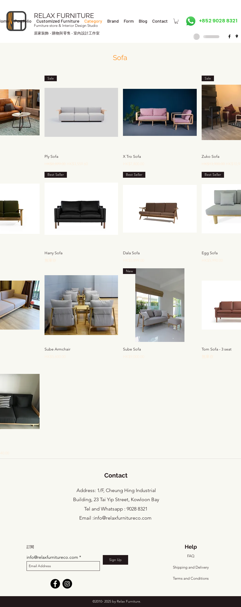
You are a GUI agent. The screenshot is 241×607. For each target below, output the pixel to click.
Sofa (120, 58)
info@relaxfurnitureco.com (122, 518)
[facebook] (229, 36)
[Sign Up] (115, 560)
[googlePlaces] (236, 36)
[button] (176, 21)
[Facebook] (55, 584)
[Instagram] (67, 584)
